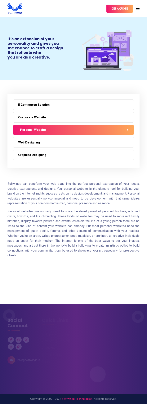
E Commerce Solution (34, 105)
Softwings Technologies (77, 399)
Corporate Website (32, 117)
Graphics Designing (32, 155)
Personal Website (33, 130)
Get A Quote (119, 8)
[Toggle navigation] (138, 8)
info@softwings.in (28, 360)
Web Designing (29, 142)
